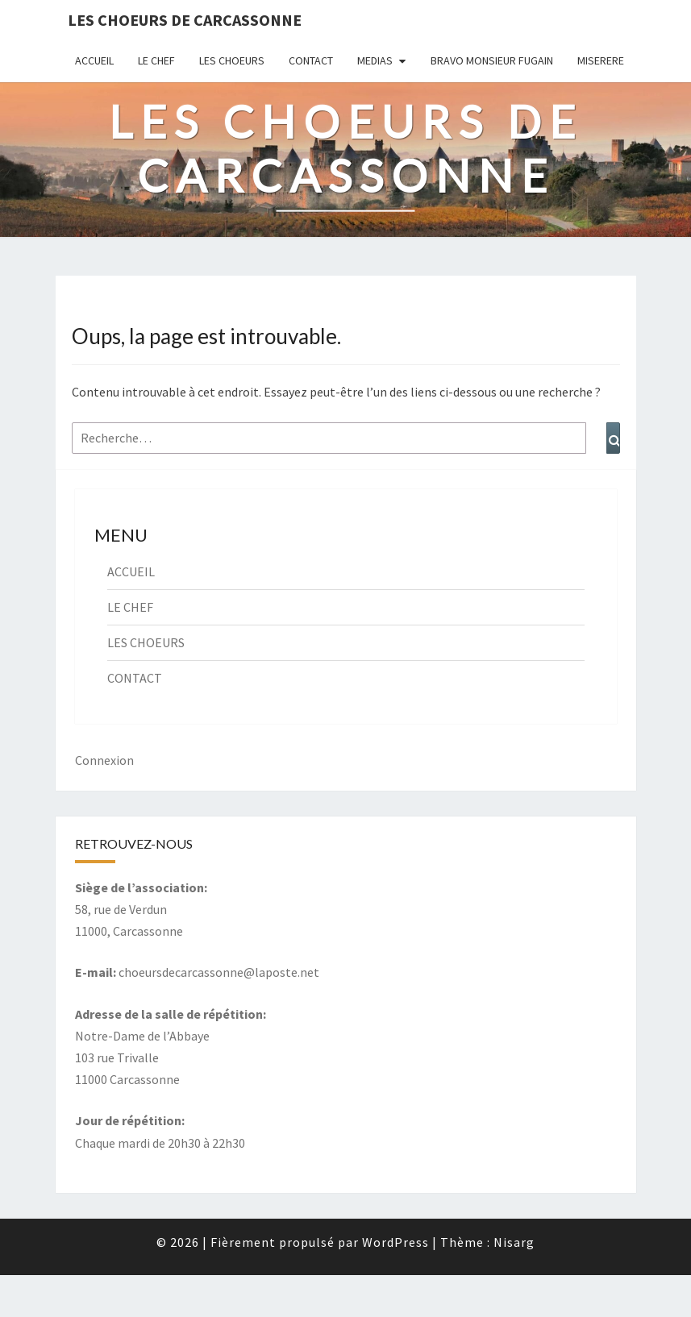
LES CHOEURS (231, 60)
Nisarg (514, 1242)
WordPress (395, 1242)
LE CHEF (156, 60)
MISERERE (600, 60)
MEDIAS (375, 60)
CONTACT (311, 60)
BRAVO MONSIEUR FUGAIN (492, 60)
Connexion (104, 760)
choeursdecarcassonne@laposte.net (219, 972)
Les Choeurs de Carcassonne (185, 20)
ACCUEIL (94, 60)
